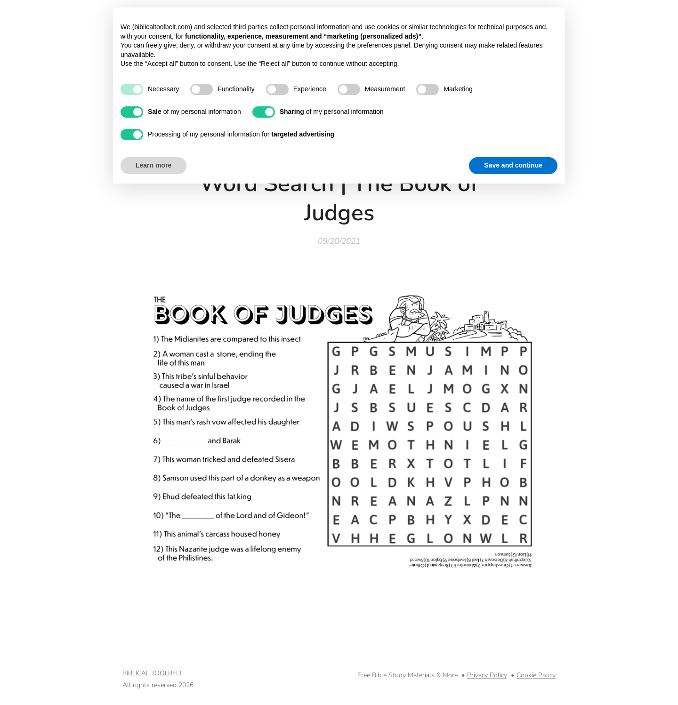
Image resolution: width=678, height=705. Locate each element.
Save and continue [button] (513, 165)
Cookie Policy (536, 675)
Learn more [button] (153, 165)
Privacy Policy (487, 675)
